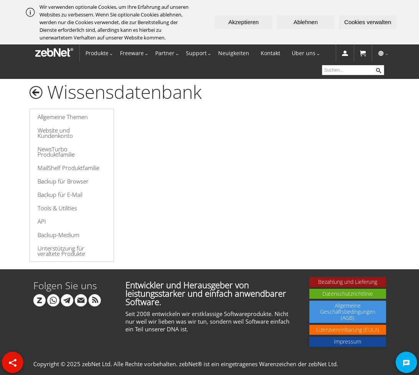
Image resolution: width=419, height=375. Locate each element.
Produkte (96, 53)
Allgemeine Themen (63, 117)
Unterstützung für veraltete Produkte (61, 250)
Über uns (303, 53)
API (42, 221)
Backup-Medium (58, 235)
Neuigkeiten (233, 53)
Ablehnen (306, 22)
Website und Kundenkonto (55, 132)
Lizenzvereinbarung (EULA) (347, 329)
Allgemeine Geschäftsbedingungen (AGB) (347, 311)
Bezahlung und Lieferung (347, 281)
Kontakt (270, 53)
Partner (164, 53)
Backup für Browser (63, 181)
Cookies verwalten (367, 22)
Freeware (132, 53)
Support (196, 53)
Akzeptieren (243, 22)
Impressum (347, 341)
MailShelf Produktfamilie (68, 168)
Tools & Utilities (57, 208)
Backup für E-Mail (60, 194)
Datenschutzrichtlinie (347, 293)
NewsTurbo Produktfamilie (56, 151)
